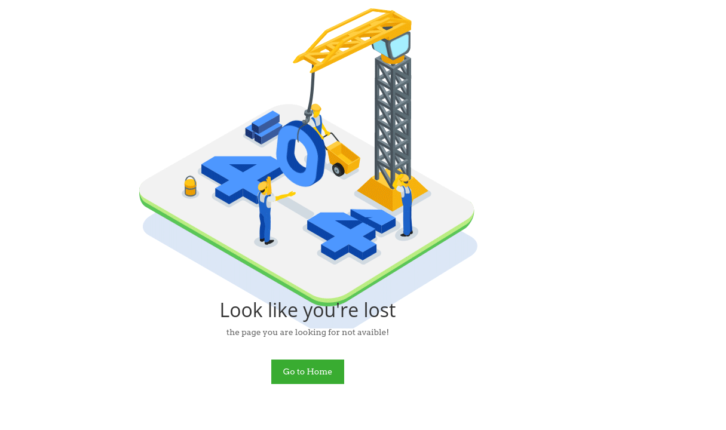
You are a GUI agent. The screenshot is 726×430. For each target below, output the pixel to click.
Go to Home (308, 371)
